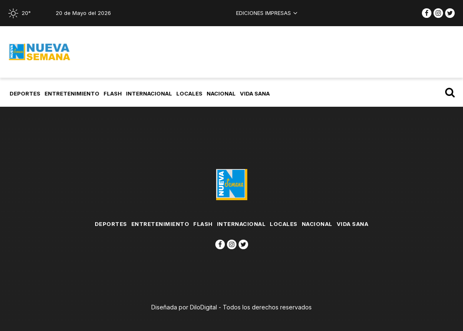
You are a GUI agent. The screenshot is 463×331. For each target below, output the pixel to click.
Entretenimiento (72, 93)
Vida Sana (256, 93)
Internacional (150, 93)
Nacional (221, 93)
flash (113, 93)
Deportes (25, 93)
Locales (190, 93)
